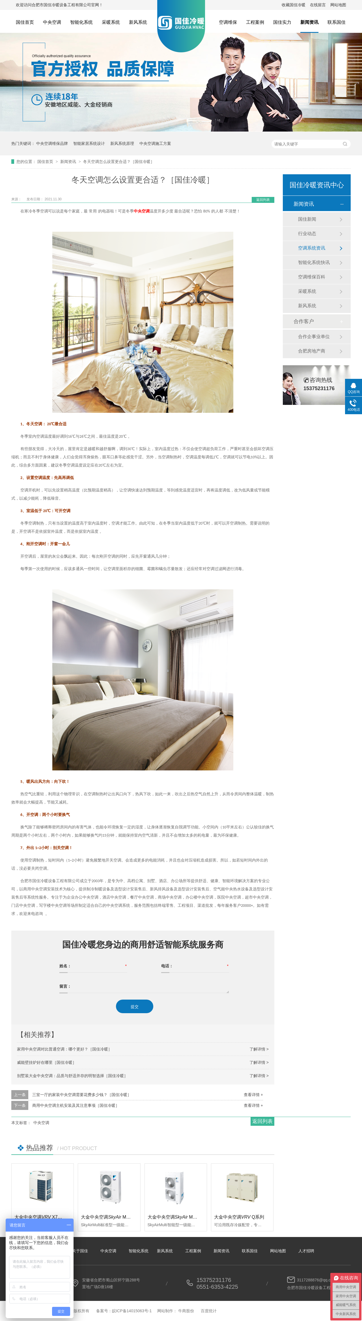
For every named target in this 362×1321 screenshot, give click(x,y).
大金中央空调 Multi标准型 (113, 1217)
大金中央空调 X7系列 (40, 1217)
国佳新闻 (307, 219)
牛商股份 (186, 1311)
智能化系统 (81, 22)
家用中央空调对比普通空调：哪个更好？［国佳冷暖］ (64, 1049)
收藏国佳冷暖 (293, 5)
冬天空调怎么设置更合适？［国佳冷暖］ (118, 161)
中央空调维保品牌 (52, 143)
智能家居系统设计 (89, 143)
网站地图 (338, 5)
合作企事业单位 (314, 336)
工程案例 (255, 22)
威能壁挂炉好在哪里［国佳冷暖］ (46, 1062)
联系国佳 (336, 22)
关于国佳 (80, 1251)
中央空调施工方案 (155, 143)
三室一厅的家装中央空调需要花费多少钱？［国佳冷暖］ (81, 1094)
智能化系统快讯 (314, 262)
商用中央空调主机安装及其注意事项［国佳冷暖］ (75, 1105)
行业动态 (307, 233)
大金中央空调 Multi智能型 (180, 1217)
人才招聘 (306, 1251)
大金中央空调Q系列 (239, 1217)
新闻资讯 (309, 22)
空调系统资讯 (311, 248)
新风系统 (138, 22)
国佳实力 (282, 22)
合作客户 (304, 321)
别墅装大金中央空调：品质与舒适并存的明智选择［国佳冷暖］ (72, 1075)
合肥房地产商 (311, 351)
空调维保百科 (311, 276)
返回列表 (263, 200)
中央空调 (52, 22)
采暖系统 (111, 22)
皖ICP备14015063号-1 (132, 1311)
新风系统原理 (122, 143)
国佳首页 (25, 22)
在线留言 (318, 5)
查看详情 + (253, 1094)
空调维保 (228, 22)
